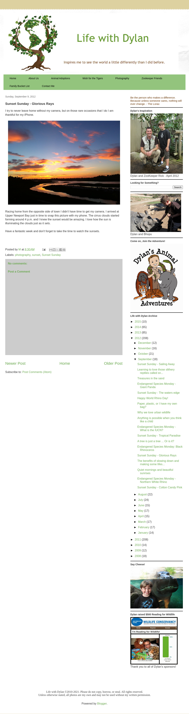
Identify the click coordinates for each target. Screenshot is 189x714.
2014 (138, 327)
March (142, 521)
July (141, 499)
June (141, 505)
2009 (138, 550)
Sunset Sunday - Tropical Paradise (158, 435)
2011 (138, 539)
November (145, 348)
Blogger (102, 703)
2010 (138, 544)
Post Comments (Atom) (36, 372)
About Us (34, 78)
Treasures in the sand (150, 378)
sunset (36, 254)
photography (22, 254)
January (143, 532)
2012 (138, 338)
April (141, 516)
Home (13, 78)
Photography (122, 78)
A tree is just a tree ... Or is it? (155, 441)
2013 (138, 332)
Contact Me (48, 86)
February (144, 527)
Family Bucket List (20, 86)
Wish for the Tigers (92, 78)
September (145, 359)
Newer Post (15, 363)
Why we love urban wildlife (153, 412)
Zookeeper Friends (152, 78)
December (145, 342)
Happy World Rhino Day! (152, 398)
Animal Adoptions (60, 78)
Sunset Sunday (51, 254)
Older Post (113, 363)
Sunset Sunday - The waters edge (158, 392)
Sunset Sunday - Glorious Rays (156, 455)
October (143, 353)
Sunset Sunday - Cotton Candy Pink (159, 487)
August (143, 494)
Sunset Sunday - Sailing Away (156, 364)
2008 (138, 556)
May (141, 510)
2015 (138, 321)
